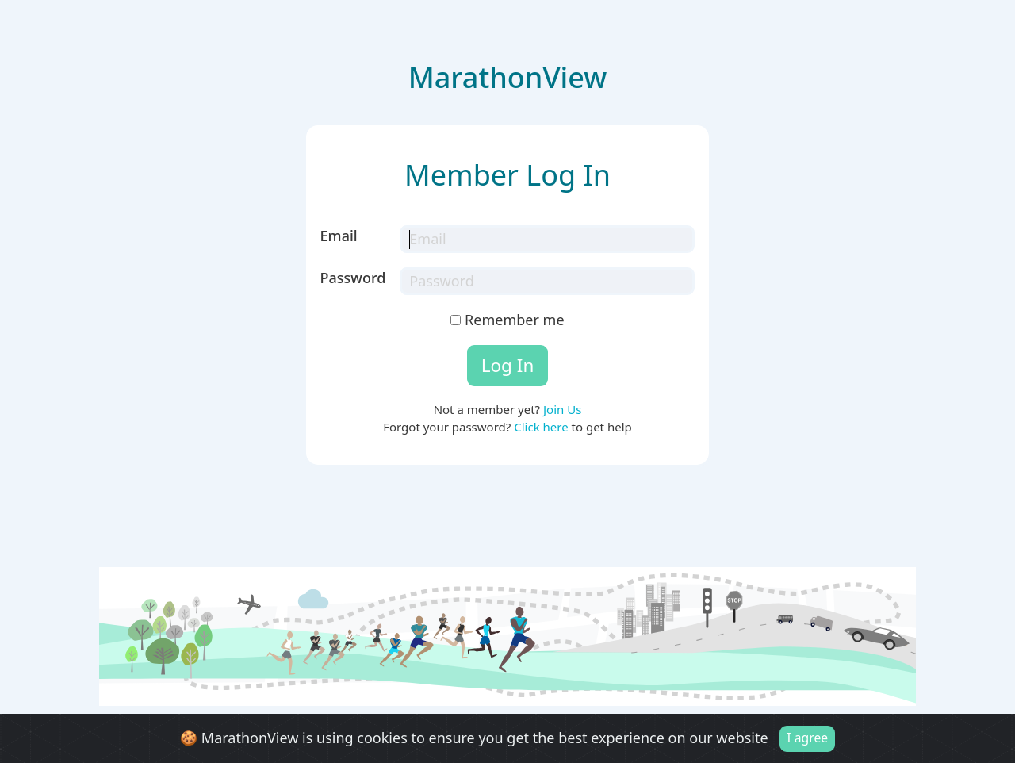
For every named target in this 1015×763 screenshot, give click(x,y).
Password (353, 277)
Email (339, 235)
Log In (507, 365)
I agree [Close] (807, 740)
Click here (541, 427)
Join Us (562, 409)
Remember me (507, 319)
